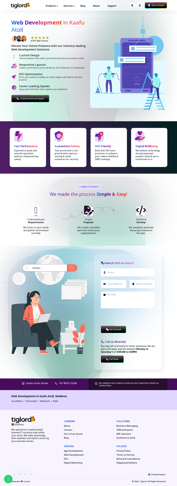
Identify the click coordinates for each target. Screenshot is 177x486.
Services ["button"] (68, 5)
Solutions (123, 421)
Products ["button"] (51, 5)
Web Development (74, 454)
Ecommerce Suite (125, 437)
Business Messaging (127, 425)
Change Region (157, 474)
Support (112, 5)
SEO (66, 458)
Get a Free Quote (73, 434)
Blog (82, 5)
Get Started (113, 329)
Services (69, 446)
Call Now (112, 359)
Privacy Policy (123, 450)
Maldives (61, 396)
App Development (73, 450)
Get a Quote (156, 5)
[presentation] (122, 317)
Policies (121, 446)
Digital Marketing (73, 462)
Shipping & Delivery (126, 462)
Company (69, 421)
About (96, 5)
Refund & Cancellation (128, 458)
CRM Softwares (124, 429)
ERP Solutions (123, 434)
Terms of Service (125, 454)
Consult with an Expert (30, 98)
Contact (68, 429)
